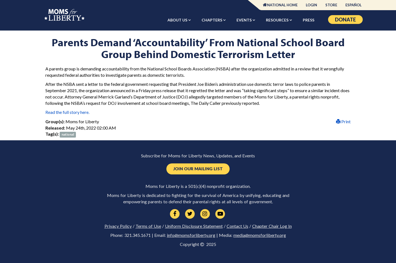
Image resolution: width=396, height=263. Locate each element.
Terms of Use (148, 226)
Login (311, 5)
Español (353, 5)
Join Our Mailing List (198, 169)
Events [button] (244, 20)
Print (343, 121)
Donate (345, 20)
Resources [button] (277, 20)
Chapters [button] (212, 20)
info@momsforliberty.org (191, 235)
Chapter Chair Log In (272, 226)
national (68, 134)
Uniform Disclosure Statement (194, 226)
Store (331, 5)
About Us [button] (177, 20)
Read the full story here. (67, 112)
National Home (282, 5)
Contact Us (237, 226)
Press (308, 20)
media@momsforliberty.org (259, 235)
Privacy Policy (118, 226)
